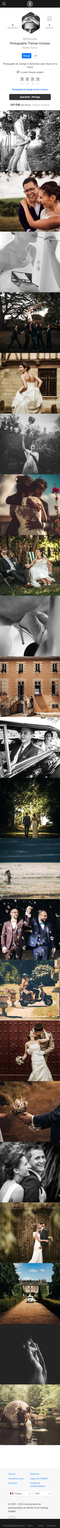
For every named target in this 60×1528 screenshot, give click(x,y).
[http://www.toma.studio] (35, 55)
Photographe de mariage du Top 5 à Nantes (30, 89)
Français (16, 1493)
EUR (37, 1493)
